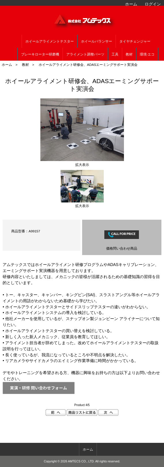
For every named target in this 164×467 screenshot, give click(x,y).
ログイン (153, 4)
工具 (115, 54)
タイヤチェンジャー (134, 41)
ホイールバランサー (96, 41)
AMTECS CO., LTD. (81, 461)
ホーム (131, 4)
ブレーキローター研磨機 (40, 54)
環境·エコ (147, 54)
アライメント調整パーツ (85, 54)
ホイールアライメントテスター (49, 41)
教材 (25, 64)
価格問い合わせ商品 (121, 248)
